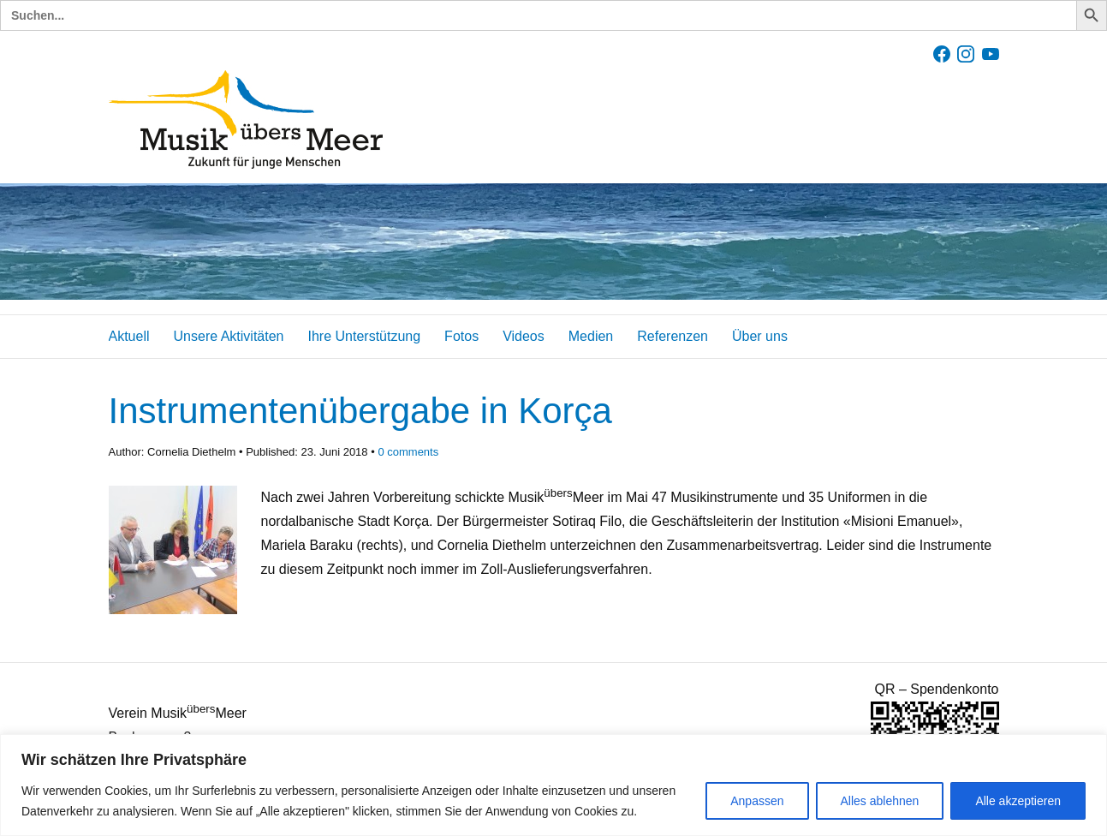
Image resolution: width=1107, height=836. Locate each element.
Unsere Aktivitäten (229, 336)
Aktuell (129, 336)
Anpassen (756, 801)
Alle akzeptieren (1018, 801)
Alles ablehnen (880, 801)
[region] (553, 785)
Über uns (760, 336)
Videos (524, 336)
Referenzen (672, 336)
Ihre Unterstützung (363, 336)
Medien (590, 336)
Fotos (461, 336)
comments (408, 451)
